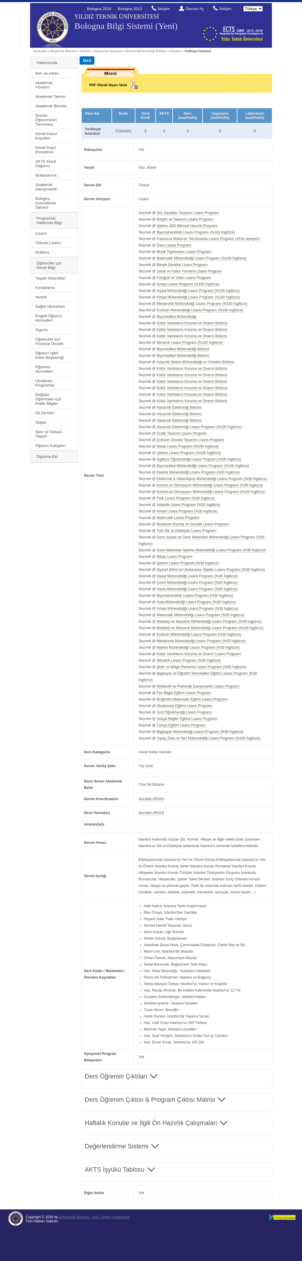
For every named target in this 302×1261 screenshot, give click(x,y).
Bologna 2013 (130, 8)
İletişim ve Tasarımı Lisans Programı (185, 219)
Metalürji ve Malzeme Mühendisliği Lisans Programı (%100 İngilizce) (210, 628)
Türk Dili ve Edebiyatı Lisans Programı (187, 531)
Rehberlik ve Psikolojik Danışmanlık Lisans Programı (198, 686)
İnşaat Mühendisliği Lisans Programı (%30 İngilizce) (197, 576)
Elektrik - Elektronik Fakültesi (101, 51)
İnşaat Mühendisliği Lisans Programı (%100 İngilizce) (198, 291)
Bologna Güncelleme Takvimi (45, 203)
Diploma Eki (46, 456)
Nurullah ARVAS (151, 799)
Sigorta (41, 330)
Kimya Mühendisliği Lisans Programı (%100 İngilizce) (198, 297)
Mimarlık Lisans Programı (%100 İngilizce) (190, 343)
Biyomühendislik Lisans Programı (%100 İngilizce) (196, 232)
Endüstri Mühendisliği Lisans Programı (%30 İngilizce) (199, 634)
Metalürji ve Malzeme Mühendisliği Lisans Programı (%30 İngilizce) (209, 621)
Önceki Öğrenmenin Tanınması (46, 119)
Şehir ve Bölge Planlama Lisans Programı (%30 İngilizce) (201, 667)
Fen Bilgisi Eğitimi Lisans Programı (184, 693)
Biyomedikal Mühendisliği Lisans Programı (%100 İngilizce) (203, 466)
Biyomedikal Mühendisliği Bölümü (183, 349)
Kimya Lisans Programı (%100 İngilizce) (188, 284)
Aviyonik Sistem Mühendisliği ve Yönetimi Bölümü (195, 362)
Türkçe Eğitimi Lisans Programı (181, 725)
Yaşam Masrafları (50, 278)
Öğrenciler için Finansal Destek (49, 341)
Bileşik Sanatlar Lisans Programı (182, 265)
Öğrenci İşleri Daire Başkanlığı (49, 355)
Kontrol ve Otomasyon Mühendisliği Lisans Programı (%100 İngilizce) (211, 492)
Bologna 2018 (99, 8)
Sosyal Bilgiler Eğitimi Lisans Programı (187, 719)
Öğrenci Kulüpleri (50, 445)
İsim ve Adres (47, 73)
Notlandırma (46, 175)
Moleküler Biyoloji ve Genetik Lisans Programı (193, 524)
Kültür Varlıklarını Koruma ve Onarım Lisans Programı (199, 654)
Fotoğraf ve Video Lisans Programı (184, 278)
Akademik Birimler (63, 51)
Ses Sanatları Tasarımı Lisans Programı (188, 213)
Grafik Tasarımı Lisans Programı (182, 433)
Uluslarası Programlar (45, 383)
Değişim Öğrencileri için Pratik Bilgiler (48, 399)
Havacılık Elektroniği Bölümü (179, 407)
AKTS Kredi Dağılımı (45, 163)
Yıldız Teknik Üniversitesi (110, 1217)
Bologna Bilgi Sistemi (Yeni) (125, 26)
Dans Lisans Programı (174, 245)
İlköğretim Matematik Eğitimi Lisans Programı (192, 699)
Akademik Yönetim (43, 84)
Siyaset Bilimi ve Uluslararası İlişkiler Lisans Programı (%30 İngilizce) (211, 570)
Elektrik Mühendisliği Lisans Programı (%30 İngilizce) (198, 472)
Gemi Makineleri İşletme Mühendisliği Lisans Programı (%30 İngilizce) (211, 550)
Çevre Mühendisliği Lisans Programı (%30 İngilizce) (197, 583)
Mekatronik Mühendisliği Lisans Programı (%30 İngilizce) (201, 641)
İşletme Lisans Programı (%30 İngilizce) (188, 563)
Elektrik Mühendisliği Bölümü (146, 51)
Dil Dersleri (44, 413)
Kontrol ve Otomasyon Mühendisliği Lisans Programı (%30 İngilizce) (210, 485)
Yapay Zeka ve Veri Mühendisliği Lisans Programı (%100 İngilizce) (208, 738)
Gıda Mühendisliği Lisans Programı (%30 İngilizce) (196, 602)
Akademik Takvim (50, 96)
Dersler (175, 51)
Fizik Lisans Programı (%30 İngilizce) (186, 498)
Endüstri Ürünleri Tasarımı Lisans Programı (190, 440)
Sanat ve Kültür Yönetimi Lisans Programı (189, 271)
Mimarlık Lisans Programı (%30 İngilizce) (189, 660)
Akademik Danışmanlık (46, 187)
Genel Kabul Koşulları (46, 135)
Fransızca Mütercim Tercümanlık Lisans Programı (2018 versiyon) (208, 239)
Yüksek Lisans (47, 243)
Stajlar (40, 422)
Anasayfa (40, 51)
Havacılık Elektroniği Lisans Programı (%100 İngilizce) (199, 427)
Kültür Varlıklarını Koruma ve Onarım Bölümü (192, 323)
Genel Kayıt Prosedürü (45, 149)
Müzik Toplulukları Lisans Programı (184, 252)
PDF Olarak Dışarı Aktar (108, 85)
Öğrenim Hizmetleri (43, 369)
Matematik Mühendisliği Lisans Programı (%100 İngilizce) (201, 258)
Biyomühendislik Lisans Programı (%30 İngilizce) (195, 595)
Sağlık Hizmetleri (50, 306)
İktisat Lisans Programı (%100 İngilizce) (188, 446)
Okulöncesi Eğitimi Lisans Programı (184, 706)
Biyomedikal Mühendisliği (176, 317)
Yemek (41, 297)
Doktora (42, 252)
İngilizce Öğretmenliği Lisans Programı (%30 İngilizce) (199, 459)
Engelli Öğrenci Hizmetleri (48, 318)
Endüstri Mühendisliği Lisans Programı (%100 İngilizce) (200, 310)
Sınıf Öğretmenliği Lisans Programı (184, 712)
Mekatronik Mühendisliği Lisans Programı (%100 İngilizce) (202, 304)
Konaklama (45, 287)
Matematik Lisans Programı (178, 518)
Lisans (41, 233)
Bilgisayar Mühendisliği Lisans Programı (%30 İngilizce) (200, 732)
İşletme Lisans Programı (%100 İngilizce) (189, 453)
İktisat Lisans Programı (175, 557)
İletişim (163, 8)
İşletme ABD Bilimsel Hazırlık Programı (187, 226)
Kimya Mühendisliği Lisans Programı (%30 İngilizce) (197, 608)
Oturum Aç (194, 8)
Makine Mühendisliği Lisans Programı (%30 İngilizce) (198, 647)
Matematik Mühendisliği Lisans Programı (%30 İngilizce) (200, 615)
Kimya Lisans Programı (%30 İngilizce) (187, 511)
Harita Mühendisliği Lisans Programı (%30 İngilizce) (197, 589)
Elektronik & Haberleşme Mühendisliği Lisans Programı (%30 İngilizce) (212, 479)
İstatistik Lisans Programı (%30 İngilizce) (188, 505)
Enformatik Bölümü (74, 1217)
